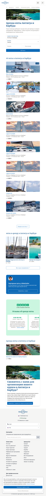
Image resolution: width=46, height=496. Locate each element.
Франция (26, 453)
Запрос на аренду (28, 461)
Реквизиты (9, 459)
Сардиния (26, 451)
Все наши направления (23, 268)
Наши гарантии (10, 447)
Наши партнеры (10, 449)
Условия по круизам (11, 461)
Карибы (26, 449)
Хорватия (26, 445)
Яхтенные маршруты (29, 459)
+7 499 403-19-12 (23, 416)
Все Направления (28, 455)
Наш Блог (8, 465)
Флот (25, 457)
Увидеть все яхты (23, 226)
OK (38, 437)
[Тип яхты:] (23, 42)
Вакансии (8, 457)
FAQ (7, 467)
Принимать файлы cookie (23, 487)
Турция (26, 447)
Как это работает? (11, 445)
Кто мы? (8, 443)
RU (23, 427)
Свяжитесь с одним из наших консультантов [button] (20, 403)
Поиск (23, 50)
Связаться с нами (23, 420)
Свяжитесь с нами (23, 291)
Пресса (8, 453)
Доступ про (9, 475)
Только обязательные (23, 490)
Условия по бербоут (11, 463)
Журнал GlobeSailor (11, 455)
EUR (23, 424)
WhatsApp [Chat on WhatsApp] (23, 418)
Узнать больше (31, 484)
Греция (26, 443)
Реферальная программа (13, 451)
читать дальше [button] (20, 327)
